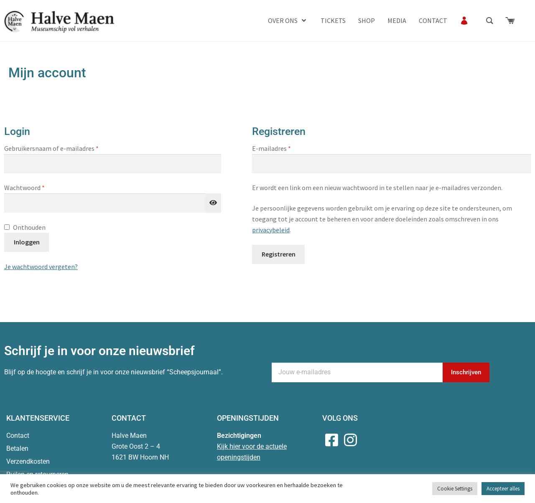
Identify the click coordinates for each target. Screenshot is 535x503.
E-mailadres (281, 147)
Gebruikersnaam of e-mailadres (61, 147)
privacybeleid (271, 230)
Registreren (279, 254)
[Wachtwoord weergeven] (213, 203)
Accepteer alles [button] (503, 488)
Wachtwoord (34, 187)
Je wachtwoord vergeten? (41, 266)
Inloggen (27, 242)
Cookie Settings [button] (454, 488)
